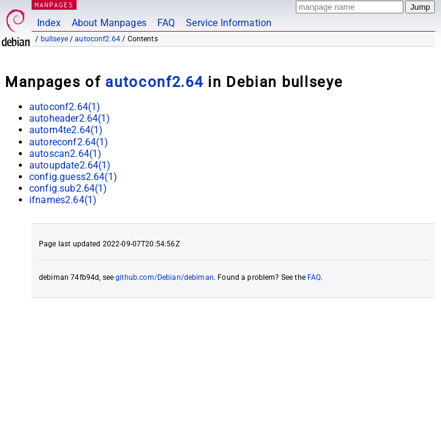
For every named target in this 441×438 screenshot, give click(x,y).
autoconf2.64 (97, 39)
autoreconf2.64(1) (69, 142)
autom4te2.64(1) (66, 130)
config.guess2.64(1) (73, 176)
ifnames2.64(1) (63, 200)
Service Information (229, 23)
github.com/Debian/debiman (164, 277)
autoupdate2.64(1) (70, 165)
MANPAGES (54, 5)
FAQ (166, 23)
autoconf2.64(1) (64, 107)
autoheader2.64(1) (70, 118)
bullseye (54, 39)
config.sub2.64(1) (68, 188)
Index (49, 23)
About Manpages (109, 23)
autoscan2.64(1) (65, 153)
